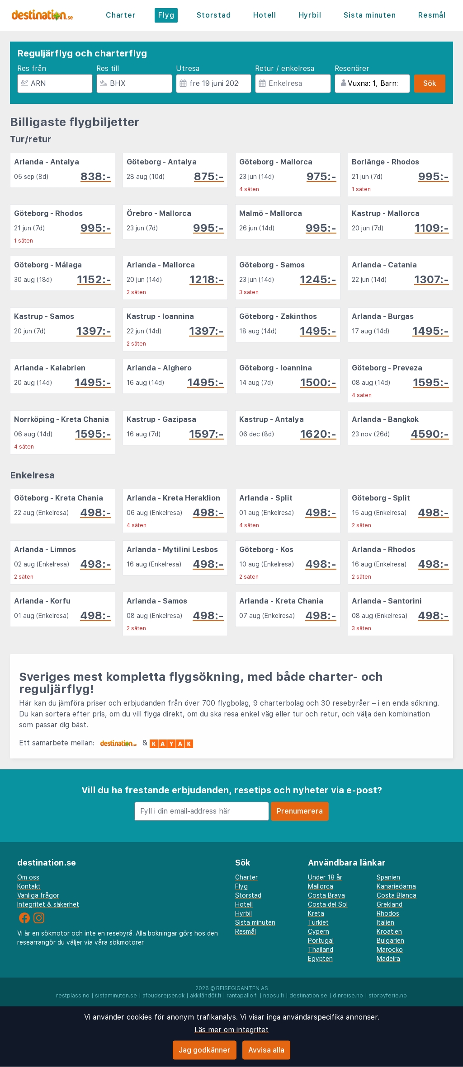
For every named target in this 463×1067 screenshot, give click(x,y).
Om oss (28, 877)
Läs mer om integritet (231, 1029)
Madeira (388, 958)
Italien (385, 922)
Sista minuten (370, 15)
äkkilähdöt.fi (205, 995)
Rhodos (388, 913)
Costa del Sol (328, 904)
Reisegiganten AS (242, 988)
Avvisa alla (266, 1050)
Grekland (389, 904)
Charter (121, 15)
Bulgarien (390, 940)
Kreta (316, 913)
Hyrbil (310, 15)
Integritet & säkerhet (48, 904)
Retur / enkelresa (284, 68)
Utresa (187, 68)
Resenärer (352, 68)
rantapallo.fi (242, 995)
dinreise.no (348, 995)
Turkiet (318, 922)
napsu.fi (273, 995)
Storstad (214, 15)
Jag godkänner (205, 1050)
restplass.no (73, 995)
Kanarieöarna (396, 886)
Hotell (264, 15)
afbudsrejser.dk (163, 995)
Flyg (166, 15)
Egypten (320, 958)
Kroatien (389, 931)
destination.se (308, 995)
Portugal (321, 940)
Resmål (432, 15)
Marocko (390, 949)
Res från (31, 68)
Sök (429, 83)
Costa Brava (326, 895)
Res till (107, 68)
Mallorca (320, 886)
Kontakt (29, 886)
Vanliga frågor (38, 895)
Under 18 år (325, 877)
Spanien (388, 877)
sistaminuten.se (116, 995)
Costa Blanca (396, 895)
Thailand (320, 949)
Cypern (318, 931)
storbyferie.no (388, 995)
